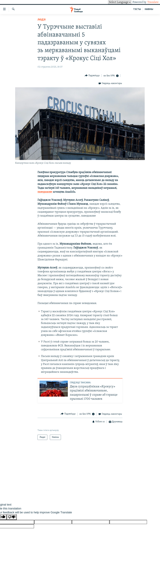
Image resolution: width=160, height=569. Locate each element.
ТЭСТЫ (137, 9)
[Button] (92, 75)
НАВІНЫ (149, 9)
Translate (150, 2)
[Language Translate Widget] (114, 2)
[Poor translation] (12, 517)
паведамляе (45, 191)
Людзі (42, 19)
